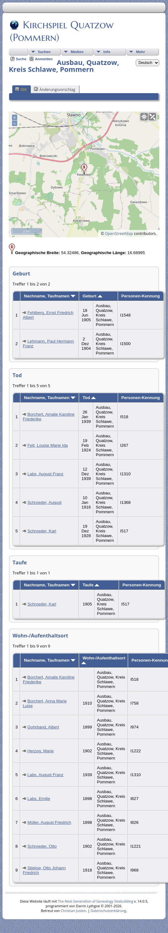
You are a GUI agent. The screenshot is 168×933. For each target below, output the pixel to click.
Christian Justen (73, 910)
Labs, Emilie (38, 798)
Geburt (92, 296)
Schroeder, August (44, 502)
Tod (89, 397)
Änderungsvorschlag (54, 89)
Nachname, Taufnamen (49, 296)
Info (106, 51)
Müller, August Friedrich (49, 822)
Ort (21, 89)
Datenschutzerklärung (108, 910)
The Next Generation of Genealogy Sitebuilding (95, 901)
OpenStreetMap (119, 233)
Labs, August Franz (45, 474)
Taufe (91, 585)
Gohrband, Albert (43, 727)
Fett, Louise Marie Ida (47, 445)
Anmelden (44, 58)
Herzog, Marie (40, 751)
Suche (21, 58)
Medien (77, 51)
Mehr (140, 51)
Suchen (44, 51)
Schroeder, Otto (42, 846)
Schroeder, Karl (41, 531)
